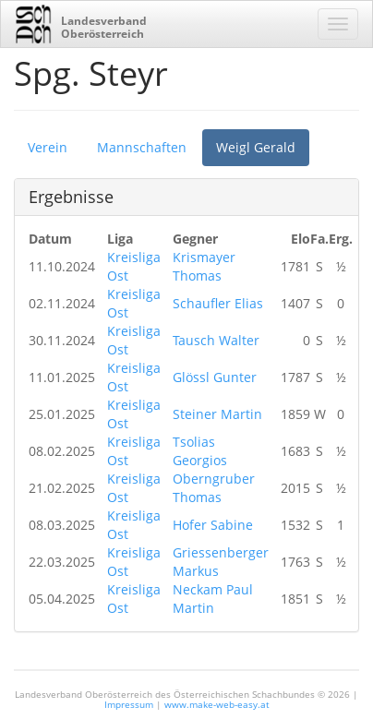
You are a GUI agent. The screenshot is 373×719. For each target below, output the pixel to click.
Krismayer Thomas (204, 266)
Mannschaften (141, 147)
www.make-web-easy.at (217, 704)
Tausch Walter (216, 340)
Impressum (128, 704)
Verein (47, 147)
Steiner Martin (217, 414)
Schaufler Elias (218, 303)
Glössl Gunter (215, 377)
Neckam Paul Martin (213, 599)
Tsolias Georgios (200, 451)
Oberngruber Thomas (214, 488)
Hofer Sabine (213, 524)
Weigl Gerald (255, 147)
